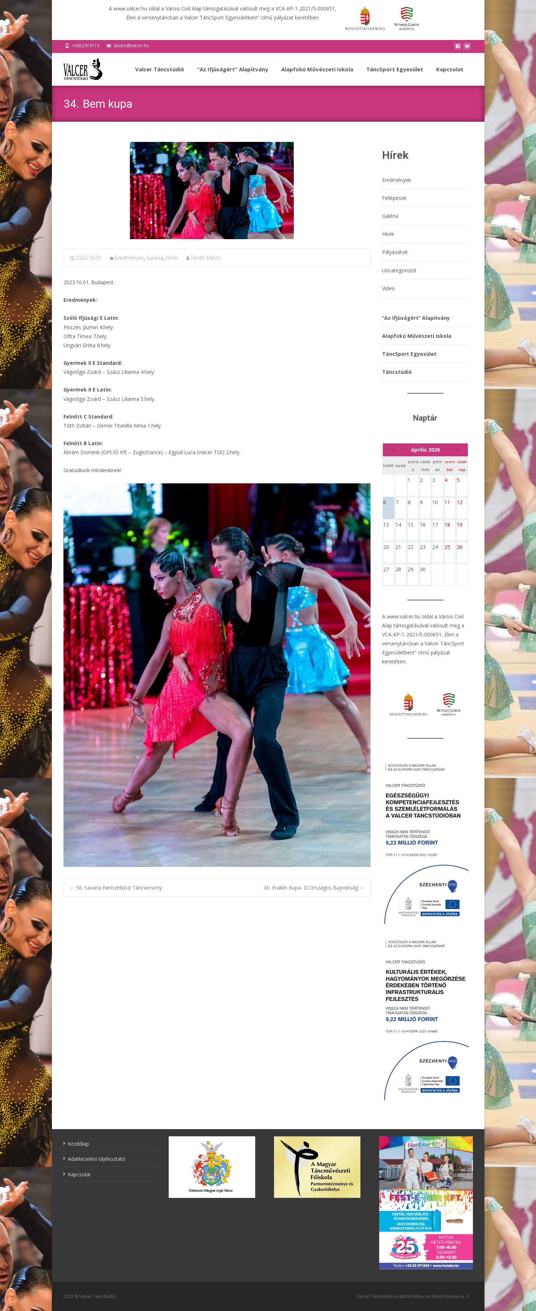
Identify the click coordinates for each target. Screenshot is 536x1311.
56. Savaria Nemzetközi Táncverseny (116, 887)
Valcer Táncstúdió (159, 76)
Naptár (425, 417)
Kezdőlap (78, 1143)
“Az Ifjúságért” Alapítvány (232, 76)
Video (388, 288)
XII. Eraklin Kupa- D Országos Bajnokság (314, 887)
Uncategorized (399, 270)
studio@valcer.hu (131, 45)
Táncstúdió (397, 371)
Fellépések (394, 197)
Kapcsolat (449, 76)
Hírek (172, 257)
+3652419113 (85, 45)
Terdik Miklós (206, 257)
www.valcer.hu (403, 616)
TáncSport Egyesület (394, 76)
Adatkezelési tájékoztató (96, 1158)
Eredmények (129, 257)
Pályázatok (395, 252)
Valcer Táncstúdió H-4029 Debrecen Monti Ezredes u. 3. (413, 1296)
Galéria (155, 257)
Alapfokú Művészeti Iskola (317, 76)
